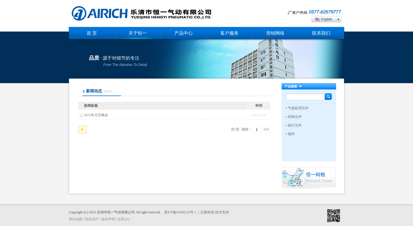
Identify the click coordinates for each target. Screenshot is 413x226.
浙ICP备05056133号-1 (180, 212)
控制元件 (295, 117)
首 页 (92, 33)
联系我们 (321, 33)
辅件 (291, 134)
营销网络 (275, 33)
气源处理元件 (298, 108)
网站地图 (76, 219)
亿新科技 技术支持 (214, 212)
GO (266, 129)
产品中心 (183, 33)
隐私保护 (92, 219)
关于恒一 (137, 33)
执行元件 (295, 125)
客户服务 (229, 33)
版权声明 (108, 219)
